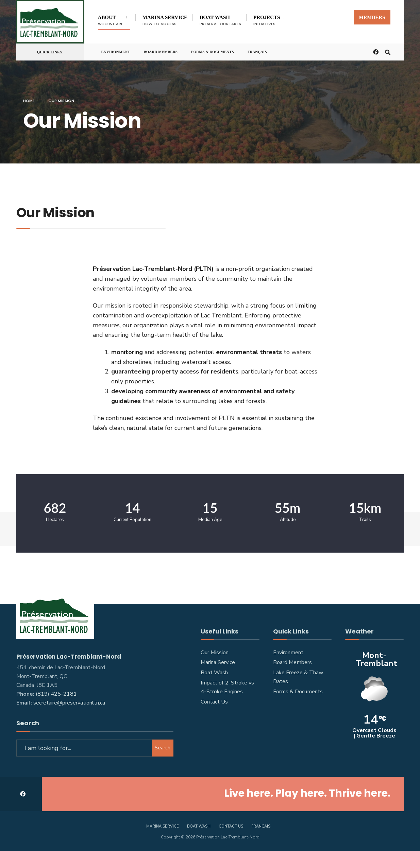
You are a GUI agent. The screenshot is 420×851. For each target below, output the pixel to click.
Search (162, 747)
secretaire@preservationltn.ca (69, 703)
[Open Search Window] (388, 51)
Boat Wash (220, 21)
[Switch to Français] (257, 50)
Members (372, 17)
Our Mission (215, 652)
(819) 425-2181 (56, 694)
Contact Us (214, 702)
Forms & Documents (212, 52)
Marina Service (164, 21)
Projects (266, 21)
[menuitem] (116, 19)
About (110, 21)
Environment (115, 52)
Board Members (160, 52)
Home (29, 100)
